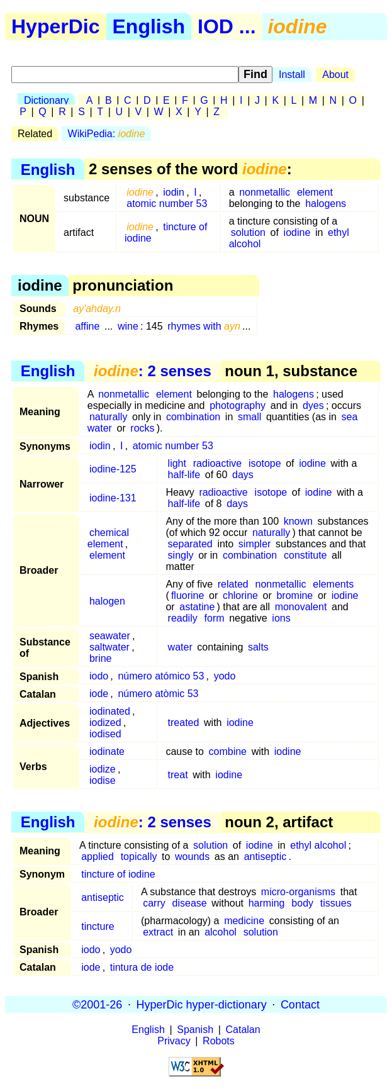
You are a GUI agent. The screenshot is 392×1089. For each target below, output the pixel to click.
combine (228, 751)
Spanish (195, 1029)
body (302, 903)
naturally (108, 416)
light (177, 463)
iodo (98, 676)
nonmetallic (264, 192)
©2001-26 (97, 1004)
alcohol (220, 932)
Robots (219, 1041)
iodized (105, 722)
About (335, 74)
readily (183, 618)
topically (139, 856)
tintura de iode (142, 967)
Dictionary (46, 100)
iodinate (107, 751)
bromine (294, 595)
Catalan (243, 1029)
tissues (336, 903)
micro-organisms (298, 891)
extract (158, 932)
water (180, 647)
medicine (244, 920)
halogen (107, 601)
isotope (265, 463)
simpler (254, 544)
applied (97, 856)
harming (267, 903)
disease (189, 903)
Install (292, 74)
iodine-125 (113, 469)
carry (154, 903)
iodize (102, 769)
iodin (173, 192)
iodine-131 (113, 498)
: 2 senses (152, 370)
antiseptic (265, 856)
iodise (102, 780)
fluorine (187, 595)
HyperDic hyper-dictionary (202, 1004)
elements (333, 584)
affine (87, 326)
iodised (105, 734)
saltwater (109, 647)
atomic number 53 (166, 203)
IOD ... (226, 26)
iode (98, 693)
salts (258, 647)
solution (248, 232)
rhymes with (203, 326)
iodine (297, 232)
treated (183, 722)
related (233, 584)
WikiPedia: (106, 133)
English (149, 26)
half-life (184, 474)
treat (178, 774)
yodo (225, 676)
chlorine (240, 595)
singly (181, 555)
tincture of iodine (166, 232)
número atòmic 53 (158, 693)
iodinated (109, 711)
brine (100, 658)
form (214, 618)
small (249, 416)
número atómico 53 (161, 676)
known (298, 521)
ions (281, 618)
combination (193, 416)
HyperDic (55, 26)
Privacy (173, 1041)
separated (190, 544)
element (315, 192)
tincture (97, 926)
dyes (313, 405)
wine (128, 326)
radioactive (217, 463)
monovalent (301, 606)
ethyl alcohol (318, 845)
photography (238, 405)
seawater (109, 635)
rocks (142, 428)
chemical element (108, 538)
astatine (197, 606)
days (243, 474)
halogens (325, 203)
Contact (300, 1004)
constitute (305, 555)
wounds (192, 856)
